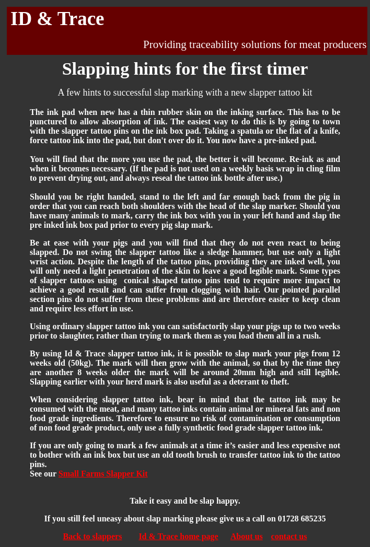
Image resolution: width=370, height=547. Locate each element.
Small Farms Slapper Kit (103, 473)
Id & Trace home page (178, 536)
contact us (289, 536)
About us (246, 536)
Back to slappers (92, 536)
